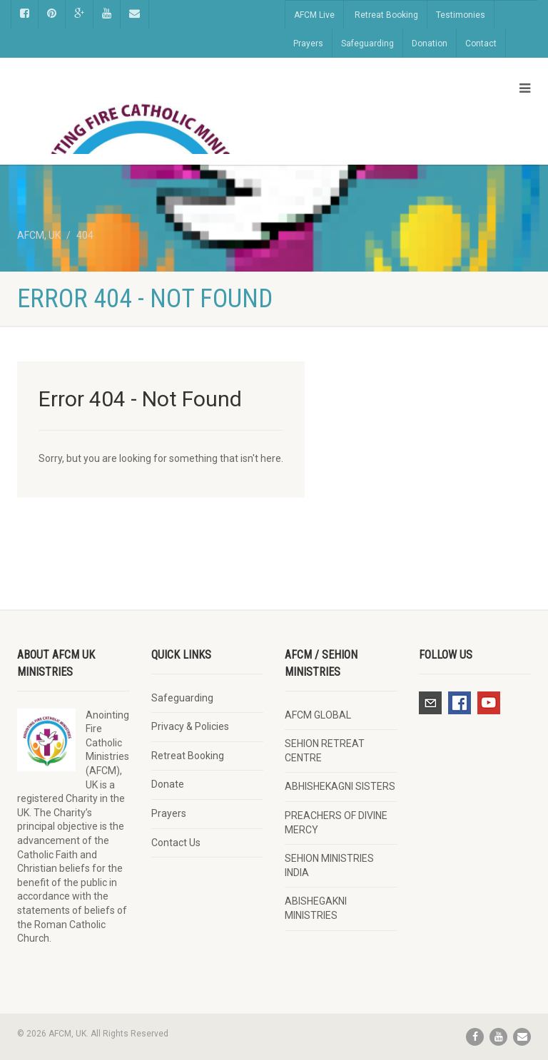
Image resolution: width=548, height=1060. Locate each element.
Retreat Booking (386, 15)
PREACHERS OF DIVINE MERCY (336, 822)
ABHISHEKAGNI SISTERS (340, 786)
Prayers (308, 43)
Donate (167, 784)
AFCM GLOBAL (318, 715)
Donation (429, 43)
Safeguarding (367, 43)
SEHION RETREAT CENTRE (325, 750)
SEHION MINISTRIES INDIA (329, 865)
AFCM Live (314, 15)
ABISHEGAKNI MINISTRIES (316, 908)
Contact (481, 43)
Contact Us (176, 842)
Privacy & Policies (190, 726)
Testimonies (460, 15)
